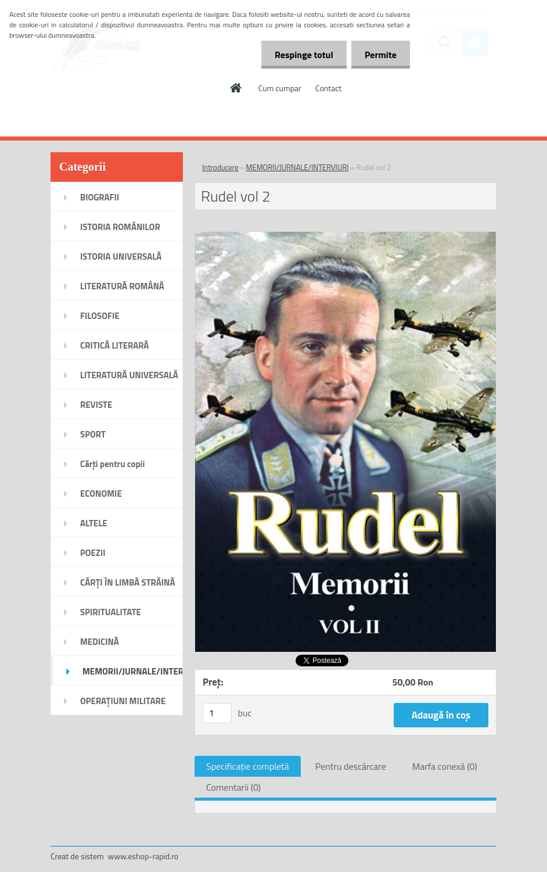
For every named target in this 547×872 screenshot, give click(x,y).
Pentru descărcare (350, 766)
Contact (328, 88)
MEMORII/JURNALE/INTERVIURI (297, 167)
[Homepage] (236, 87)
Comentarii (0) (233, 787)
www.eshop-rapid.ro (143, 856)
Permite (379, 55)
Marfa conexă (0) (444, 766)
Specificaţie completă (247, 766)
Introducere (220, 167)
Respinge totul (300, 55)
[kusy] (217, 713)
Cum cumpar (279, 88)
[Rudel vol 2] (345, 236)
